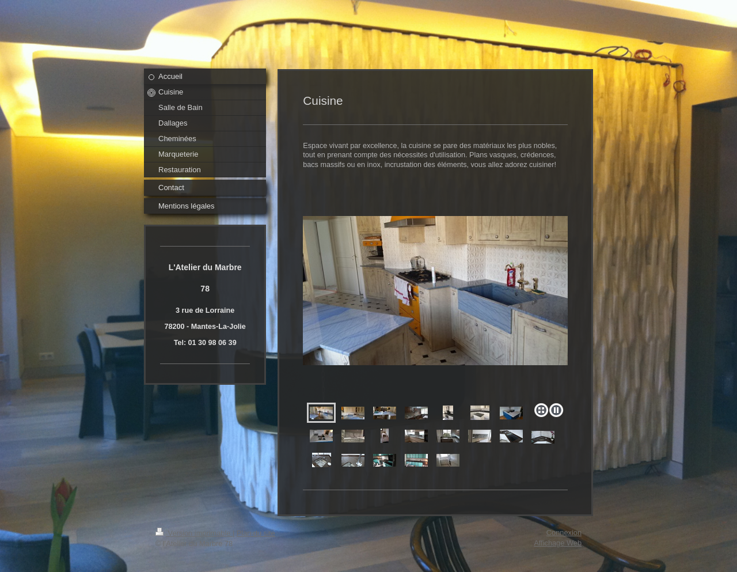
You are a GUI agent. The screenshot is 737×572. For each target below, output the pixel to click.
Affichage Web (558, 543)
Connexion (564, 532)
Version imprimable (194, 533)
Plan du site (256, 533)
